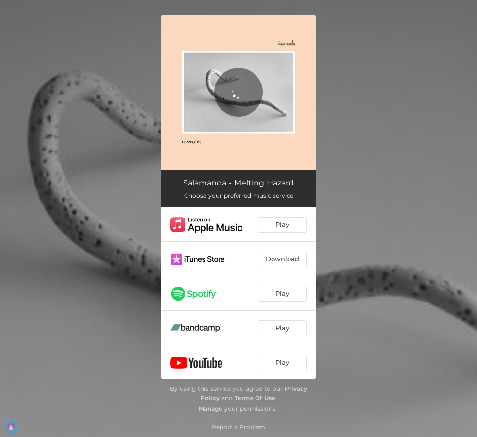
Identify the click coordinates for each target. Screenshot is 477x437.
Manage (210, 408)
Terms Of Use (255, 398)
